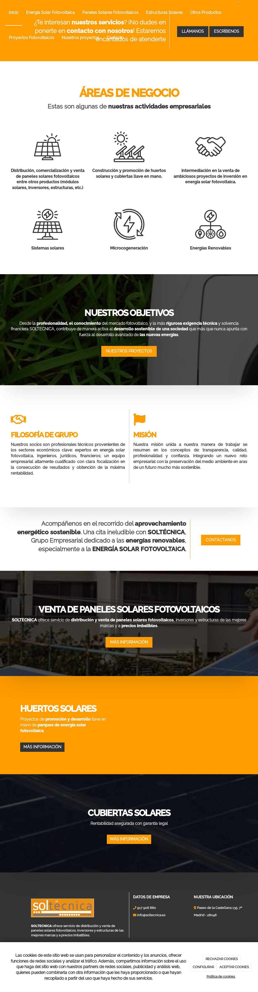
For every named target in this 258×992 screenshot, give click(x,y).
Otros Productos (205, 12)
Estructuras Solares (164, 12)
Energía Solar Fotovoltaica (50, 12)
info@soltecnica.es (151, 937)
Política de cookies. (221, 976)
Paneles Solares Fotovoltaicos (110, 12)
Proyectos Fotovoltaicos (31, 37)
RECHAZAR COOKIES (222, 959)
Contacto (115, 37)
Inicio (13, 12)
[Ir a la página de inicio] (2, 12)
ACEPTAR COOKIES (234, 967)
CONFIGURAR (203, 967)
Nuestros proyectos (80, 37)
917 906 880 (146, 930)
